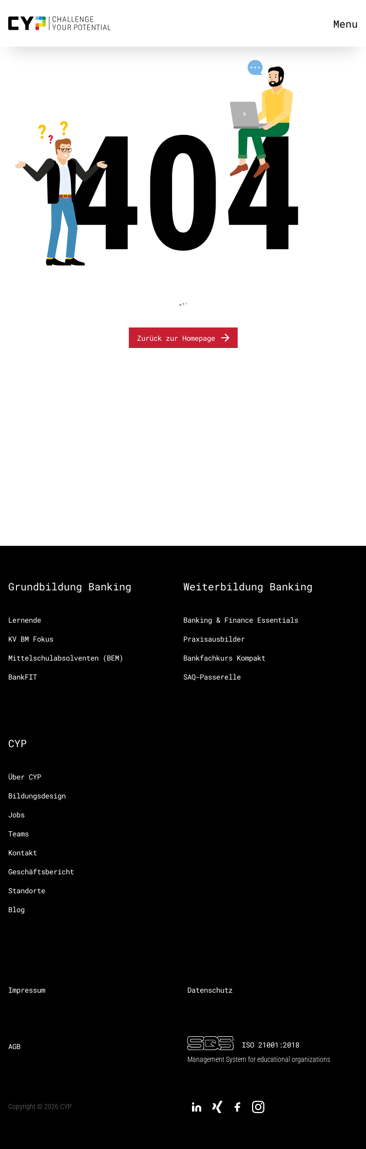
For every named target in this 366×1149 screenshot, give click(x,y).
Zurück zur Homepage (184, 338)
